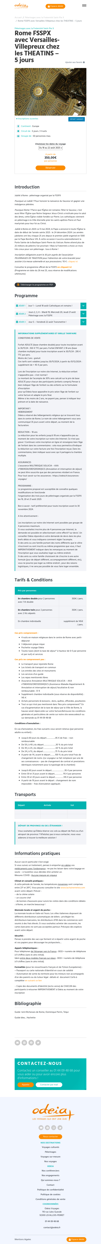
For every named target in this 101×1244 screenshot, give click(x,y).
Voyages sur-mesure (50, 1157)
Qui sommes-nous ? (50, 1180)
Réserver (51, 168)
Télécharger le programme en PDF (35, 285)
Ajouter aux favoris (75, 62)
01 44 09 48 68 (52, 1221)
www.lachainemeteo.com (72, 888)
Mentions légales (23, 1239)
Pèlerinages (50, 1152)
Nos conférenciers (50, 1171)
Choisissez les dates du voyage (50, 144)
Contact (50, 1185)
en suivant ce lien (33, 980)
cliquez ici (73, 261)
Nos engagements (50, 1175)
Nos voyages (50, 1161)
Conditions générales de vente (50, 1199)
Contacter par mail (49, 1085)
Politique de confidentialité (50, 1190)
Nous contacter (50, 1137)
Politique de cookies (50, 1194)
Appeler (25, 1085)
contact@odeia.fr (51, 1227)
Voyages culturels (50, 1147)
